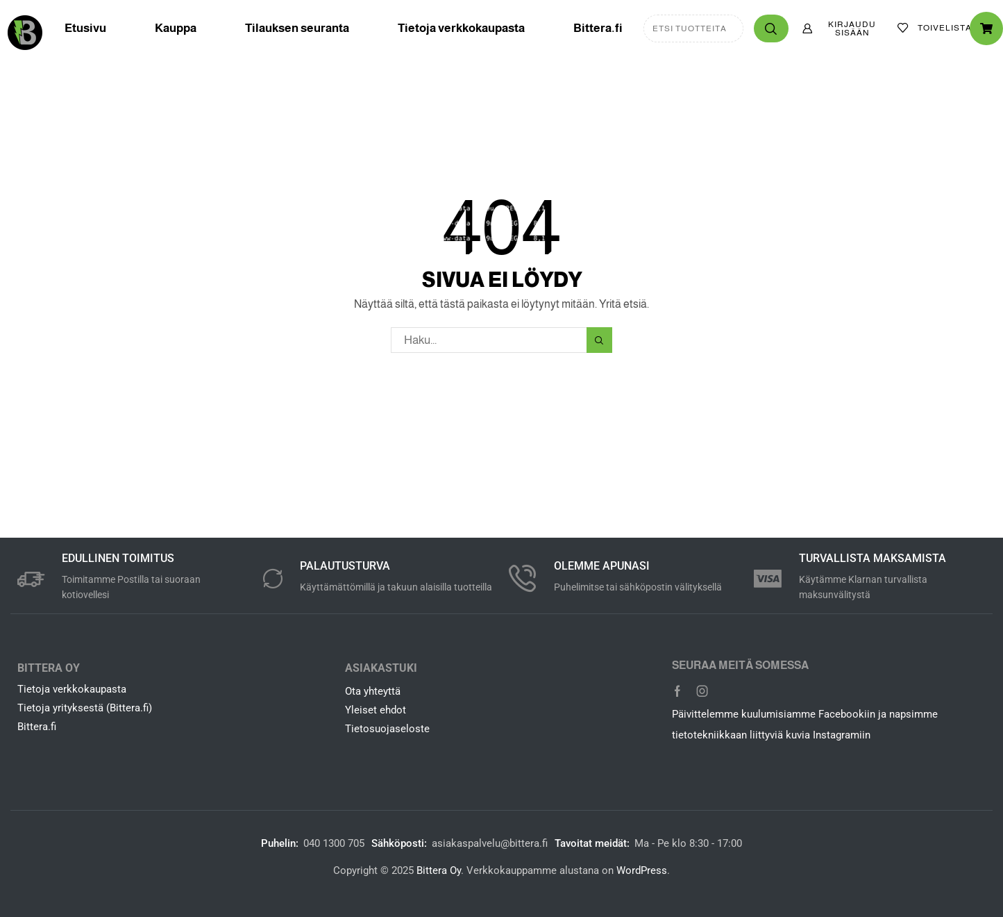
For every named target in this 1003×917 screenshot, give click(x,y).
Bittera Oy (438, 870)
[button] (843, 28)
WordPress (641, 870)
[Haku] (771, 28)
